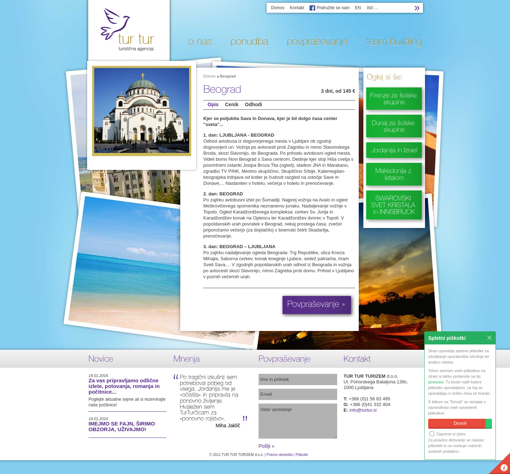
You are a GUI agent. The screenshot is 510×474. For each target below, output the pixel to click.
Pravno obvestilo (280, 455)
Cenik (231, 104)
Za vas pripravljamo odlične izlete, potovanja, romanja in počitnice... (124, 386)
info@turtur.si (363, 410)
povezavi (435, 382)
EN (358, 7)
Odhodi (253, 104)
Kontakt (297, 7)
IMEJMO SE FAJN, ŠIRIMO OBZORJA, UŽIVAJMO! (122, 426)
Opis (213, 104)
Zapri (489, 338)
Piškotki (302, 455)
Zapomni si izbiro (448, 434)
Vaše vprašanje (298, 421)
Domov (277, 7)
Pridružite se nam (333, 7)
